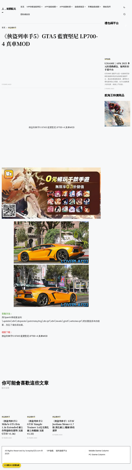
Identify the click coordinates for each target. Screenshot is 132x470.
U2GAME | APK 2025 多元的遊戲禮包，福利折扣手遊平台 (117, 66)
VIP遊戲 (107, 59)
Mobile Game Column (99, 450)
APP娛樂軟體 (65, 6)
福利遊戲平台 (61, 450)
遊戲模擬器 (79, 6)
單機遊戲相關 (93, 6)
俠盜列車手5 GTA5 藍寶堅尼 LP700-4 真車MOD (24, 336)
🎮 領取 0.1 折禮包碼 (11, 465)
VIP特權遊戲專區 (34, 6)
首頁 (22, 6)
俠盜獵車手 (12, 28)
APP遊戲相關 (50, 6)
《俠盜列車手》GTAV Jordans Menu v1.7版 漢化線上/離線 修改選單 (63, 425)
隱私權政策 (25, 14)
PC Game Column (97, 454)
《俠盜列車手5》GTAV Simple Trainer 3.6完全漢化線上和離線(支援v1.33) (38, 427)
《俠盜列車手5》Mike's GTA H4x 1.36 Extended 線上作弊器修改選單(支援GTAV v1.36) (12, 427)
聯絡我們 (107, 6)
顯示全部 (5, 388)
